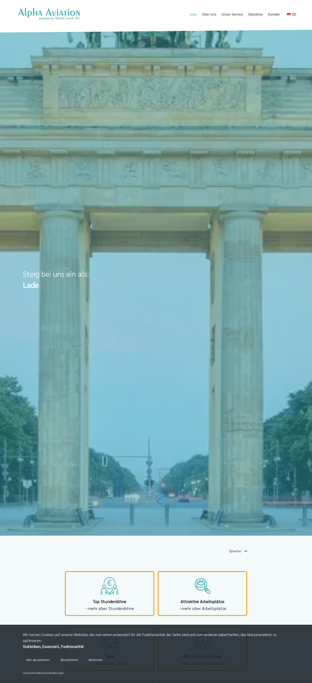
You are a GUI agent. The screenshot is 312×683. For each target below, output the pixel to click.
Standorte (255, 15)
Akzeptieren (69, 660)
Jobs (193, 15)
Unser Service (232, 15)
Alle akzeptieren (38, 660)
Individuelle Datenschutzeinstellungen (43, 672)
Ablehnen (95, 660)
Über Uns (209, 15)
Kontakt (274, 15)
